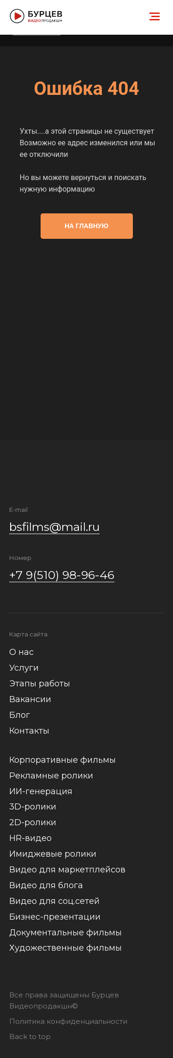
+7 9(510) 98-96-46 (61, 575)
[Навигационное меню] (154, 16)
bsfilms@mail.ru (54, 527)
